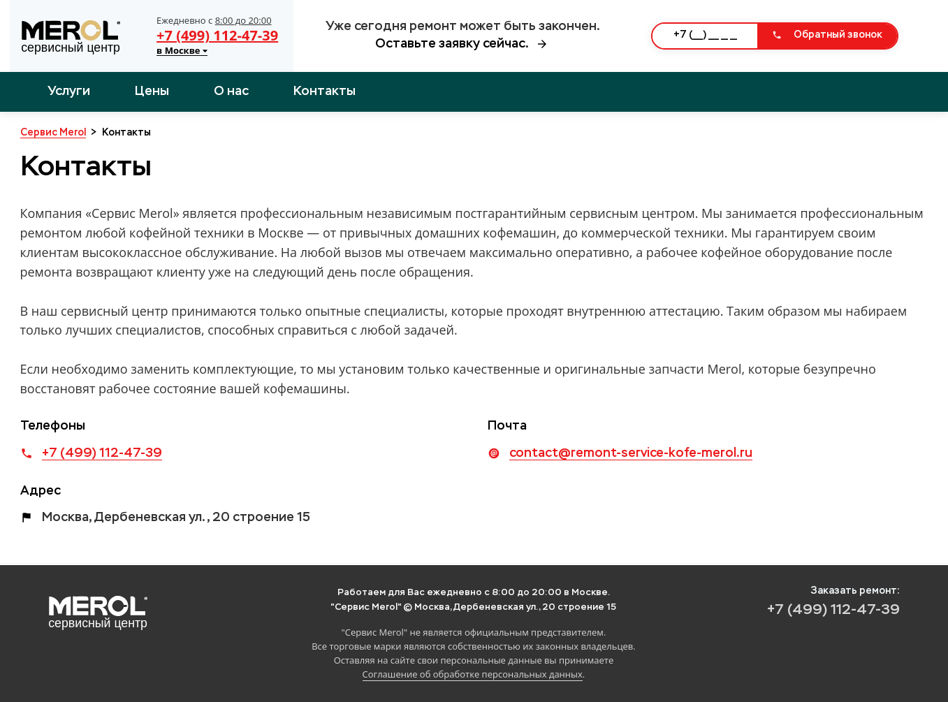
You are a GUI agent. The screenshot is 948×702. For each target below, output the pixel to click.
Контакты (324, 91)
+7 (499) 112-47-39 (217, 35)
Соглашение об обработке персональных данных (473, 674)
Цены (152, 91)
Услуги (69, 91)
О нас (231, 91)
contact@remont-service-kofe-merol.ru (630, 453)
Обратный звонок (827, 35)
